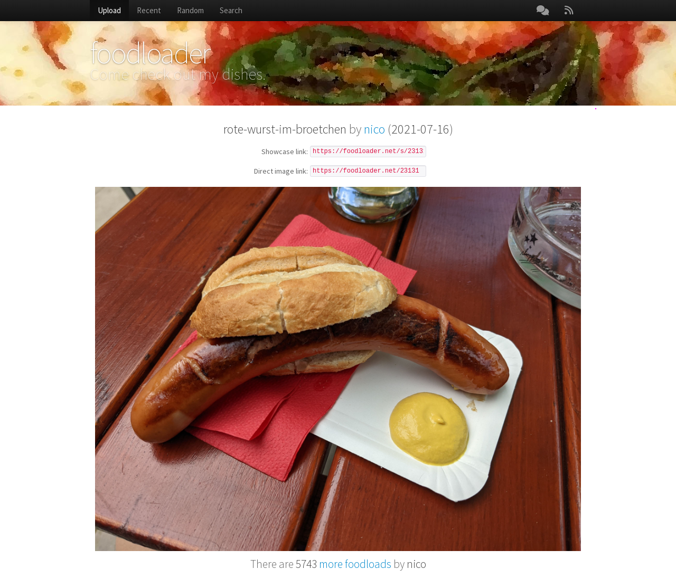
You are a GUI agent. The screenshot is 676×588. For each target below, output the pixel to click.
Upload (109, 10)
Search (231, 10)
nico (374, 129)
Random (190, 10)
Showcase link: (284, 152)
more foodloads (343, 564)
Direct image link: (281, 171)
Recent (149, 10)
